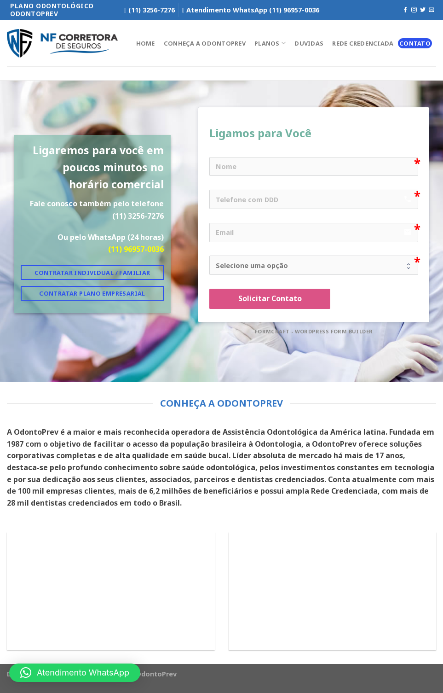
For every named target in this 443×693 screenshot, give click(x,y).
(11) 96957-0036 (136, 249)
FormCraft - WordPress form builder (314, 331)
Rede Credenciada (362, 43)
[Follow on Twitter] (423, 10)
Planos (270, 43)
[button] (74, 673)
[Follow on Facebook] (405, 10)
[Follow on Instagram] (414, 10)
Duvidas (308, 43)
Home (145, 43)
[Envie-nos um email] (431, 10)
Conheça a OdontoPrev (205, 43)
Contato (415, 43)
